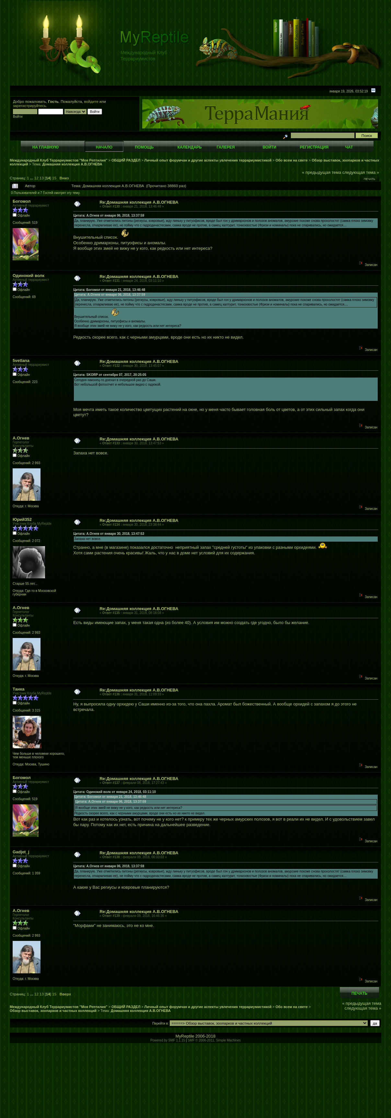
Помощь (144, 147)
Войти (269, 147)
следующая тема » (360, 172)
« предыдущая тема (321, 172)
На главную (45, 147)
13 (42, 178)
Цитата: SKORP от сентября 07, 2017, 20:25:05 (109, 375)
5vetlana (21, 360)
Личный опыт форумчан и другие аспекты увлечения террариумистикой (207, 160)
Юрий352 (22, 519)
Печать (369, 179)
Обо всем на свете (291, 160)
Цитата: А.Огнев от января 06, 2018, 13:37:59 (108, 215)
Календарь (190, 147)
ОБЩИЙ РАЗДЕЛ (125, 160)
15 (54, 178)
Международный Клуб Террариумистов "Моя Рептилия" (59, 160)
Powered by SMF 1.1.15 (167, 1040)
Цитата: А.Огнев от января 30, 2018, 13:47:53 (108, 533)
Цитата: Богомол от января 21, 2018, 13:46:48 (109, 290)
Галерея (226, 147)
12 (36, 178)
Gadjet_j (21, 851)
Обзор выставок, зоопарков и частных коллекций (53, 1011)
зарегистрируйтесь (29, 105)
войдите (91, 101)
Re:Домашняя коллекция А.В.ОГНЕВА (138, 202)
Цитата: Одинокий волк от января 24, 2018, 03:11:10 (114, 792)
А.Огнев (21, 438)
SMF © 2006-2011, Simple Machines (214, 1040)
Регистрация (314, 147)
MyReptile (185, 1036)
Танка (18, 689)
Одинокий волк (28, 275)
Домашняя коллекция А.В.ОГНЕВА (72, 164)
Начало (104, 147)
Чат (349, 147)
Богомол (22, 201)
